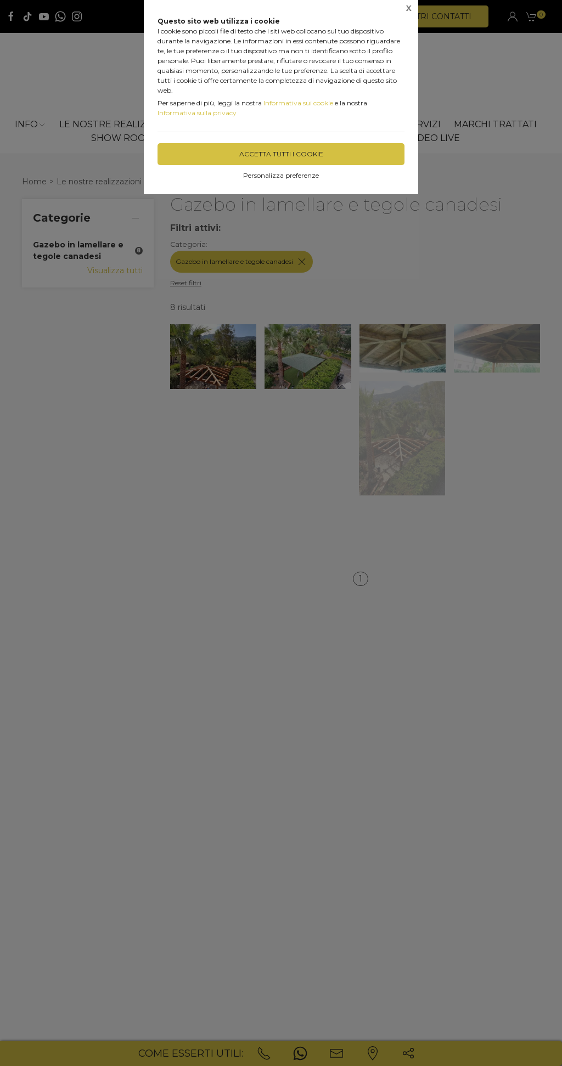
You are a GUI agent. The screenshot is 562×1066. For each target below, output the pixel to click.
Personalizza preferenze (281, 175)
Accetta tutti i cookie (281, 154)
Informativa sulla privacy (197, 113)
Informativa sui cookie (298, 103)
